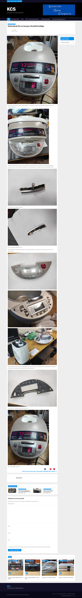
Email (9, 533)
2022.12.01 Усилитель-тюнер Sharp (66, 577)
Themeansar (27, 594)
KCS (11, 9)
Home (53, 593)
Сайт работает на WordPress (12, 594)
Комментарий (11, 503)
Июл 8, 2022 (20, 492)
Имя (9, 526)
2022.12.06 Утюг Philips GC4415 (49, 577)
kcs (15, 30)
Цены (22, 19)
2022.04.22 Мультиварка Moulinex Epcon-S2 (48, 491)
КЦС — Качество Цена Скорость (32, 19)
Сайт (9, 540)
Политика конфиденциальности (58, 19)
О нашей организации (45, 19)
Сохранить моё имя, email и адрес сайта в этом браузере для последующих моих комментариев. (29, 546)
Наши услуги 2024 (15, 19)
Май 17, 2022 (45, 492)
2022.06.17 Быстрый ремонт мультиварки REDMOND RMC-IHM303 (24, 491)
